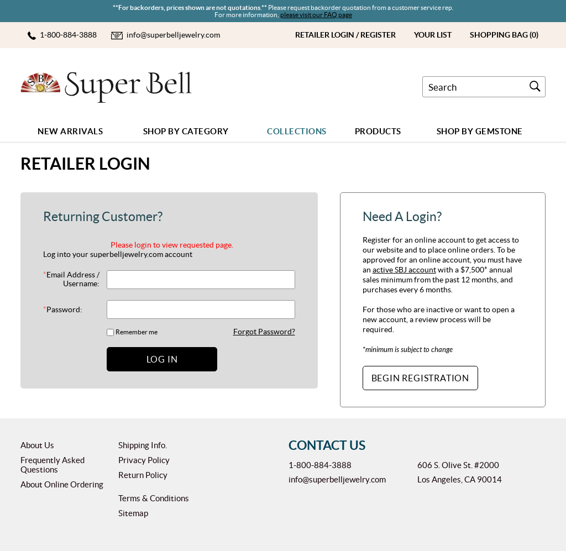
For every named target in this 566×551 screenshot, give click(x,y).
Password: (62, 309)
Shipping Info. (142, 445)
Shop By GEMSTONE (480, 131)
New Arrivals (70, 131)
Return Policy (142, 475)
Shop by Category (186, 131)
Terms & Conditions (153, 498)
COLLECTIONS (297, 131)
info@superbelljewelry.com (337, 479)
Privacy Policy (144, 460)
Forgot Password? (264, 331)
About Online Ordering (61, 484)
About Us (37, 445)
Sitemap (133, 513)
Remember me (137, 331)
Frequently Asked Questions (52, 464)
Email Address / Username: (71, 279)
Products (378, 131)
